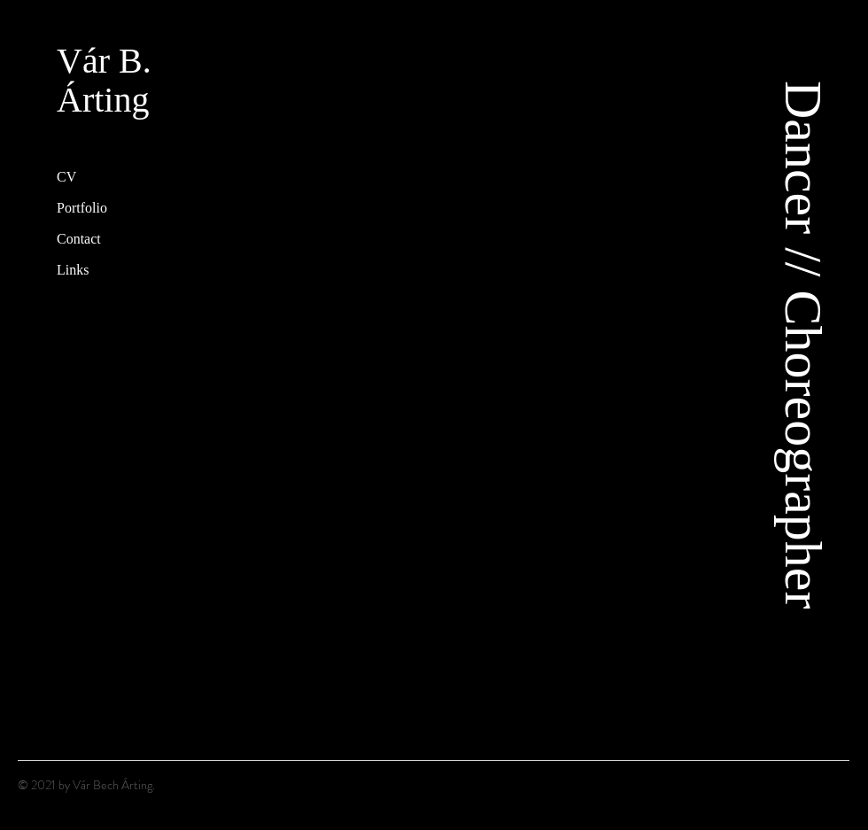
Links (73, 269)
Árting (103, 100)
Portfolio (82, 207)
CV (66, 176)
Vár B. (104, 61)
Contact (79, 238)
